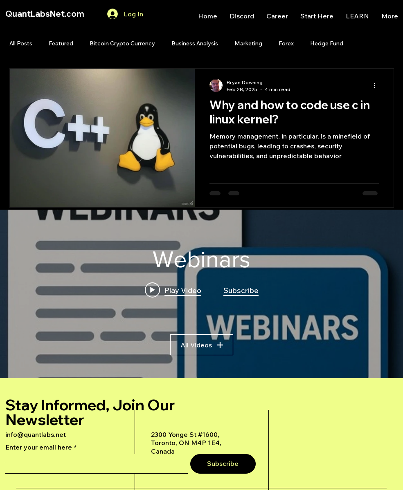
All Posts (20, 43)
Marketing (248, 43)
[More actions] (378, 85)
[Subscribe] (223, 464)
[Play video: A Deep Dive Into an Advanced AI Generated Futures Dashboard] (173, 290)
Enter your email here (38, 447)
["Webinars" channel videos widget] (201, 294)
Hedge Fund (326, 43)
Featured (61, 43)
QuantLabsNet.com (44, 14)
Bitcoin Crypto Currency (122, 43)
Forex (286, 43)
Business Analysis (194, 43)
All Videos (201, 344)
